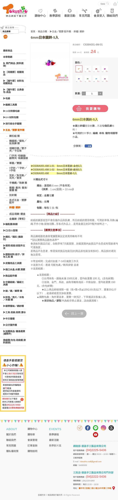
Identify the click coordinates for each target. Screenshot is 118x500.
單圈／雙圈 (15, 163)
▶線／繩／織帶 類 (12, 291)
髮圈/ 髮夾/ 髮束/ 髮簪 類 (18, 189)
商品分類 (42, 31)
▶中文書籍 (9, 318)
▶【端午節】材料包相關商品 (13, 82)
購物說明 (32, 451)
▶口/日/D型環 (10, 230)
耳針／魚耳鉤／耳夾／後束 (17, 176)
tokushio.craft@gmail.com (90, 462)
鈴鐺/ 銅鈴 (14, 207)
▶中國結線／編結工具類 (13, 283)
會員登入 (99, 15)
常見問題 (84, 15)
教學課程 (55, 15)
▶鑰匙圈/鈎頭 (10, 224)
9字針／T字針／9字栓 (18, 169)
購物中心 (40, 15)
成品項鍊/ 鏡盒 (17, 214)
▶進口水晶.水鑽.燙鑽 (14, 269)
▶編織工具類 (10, 104)
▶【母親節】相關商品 (13, 73)
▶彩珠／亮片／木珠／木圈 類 (13, 298)
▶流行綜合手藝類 (12, 123)
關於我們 (11, 434)
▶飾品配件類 (10, 276)
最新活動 (69, 15)
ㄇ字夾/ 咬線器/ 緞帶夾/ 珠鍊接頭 (18, 157)
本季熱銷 (7, 57)
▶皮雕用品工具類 (12, 263)
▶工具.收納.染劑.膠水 (14, 312)
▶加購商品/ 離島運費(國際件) (14, 332)
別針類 (13, 195)
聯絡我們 (112, 15)
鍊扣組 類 (14, 136)
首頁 (33, 31)
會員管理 (32, 440)
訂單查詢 (32, 445)
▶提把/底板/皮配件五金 (14, 246)
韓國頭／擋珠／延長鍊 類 (17, 142)
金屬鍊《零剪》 (17, 219)
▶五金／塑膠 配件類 (13, 130)
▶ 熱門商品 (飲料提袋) (13, 64)
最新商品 (7, 50)
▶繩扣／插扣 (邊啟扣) (13, 238)
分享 (89, 146)
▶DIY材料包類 (10, 117)
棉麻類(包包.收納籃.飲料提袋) (14, 341)
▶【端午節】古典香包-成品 (13, 90)
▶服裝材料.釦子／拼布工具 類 (13, 255)
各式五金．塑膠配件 (17, 201)
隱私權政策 (12, 451)
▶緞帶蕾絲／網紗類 (13, 306)
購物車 (31, 434)
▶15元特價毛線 (11, 111)
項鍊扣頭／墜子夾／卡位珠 (17, 149)
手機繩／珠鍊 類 (18, 183)
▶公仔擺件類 (10, 325)
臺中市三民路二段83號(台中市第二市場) (97, 488)
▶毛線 (6, 98)
